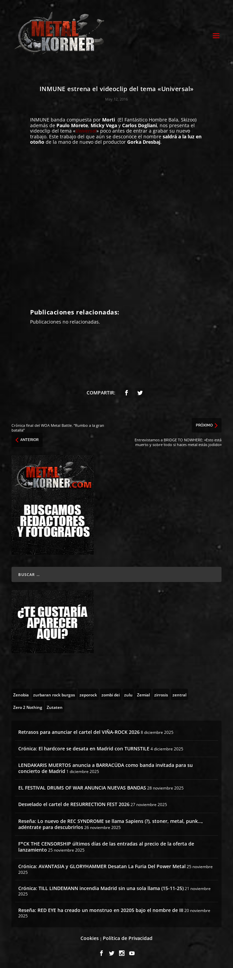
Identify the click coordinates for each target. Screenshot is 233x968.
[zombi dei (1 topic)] (110, 694)
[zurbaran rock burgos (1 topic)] (54, 694)
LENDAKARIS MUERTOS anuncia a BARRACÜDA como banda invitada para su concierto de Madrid (105, 768)
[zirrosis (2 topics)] (161, 694)
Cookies (89, 938)
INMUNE (39, 119)
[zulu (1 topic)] (128, 694)
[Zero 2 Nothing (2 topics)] (27, 707)
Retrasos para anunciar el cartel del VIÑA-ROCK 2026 (79, 732)
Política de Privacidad (128, 938)
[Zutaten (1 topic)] (54, 707)
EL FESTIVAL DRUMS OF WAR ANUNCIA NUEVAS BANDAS (82, 787)
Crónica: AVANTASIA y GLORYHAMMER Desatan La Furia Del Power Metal (102, 866)
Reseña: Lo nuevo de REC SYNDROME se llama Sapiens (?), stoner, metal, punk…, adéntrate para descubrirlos (110, 824)
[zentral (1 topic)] (179, 694)
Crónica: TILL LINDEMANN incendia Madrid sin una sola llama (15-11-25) (101, 888)
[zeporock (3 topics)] (88, 694)
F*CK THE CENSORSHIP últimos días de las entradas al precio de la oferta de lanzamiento (106, 846)
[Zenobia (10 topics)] (20, 694)
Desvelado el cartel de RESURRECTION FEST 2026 (74, 804)
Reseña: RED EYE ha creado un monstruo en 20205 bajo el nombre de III (100, 910)
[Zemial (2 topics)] (143, 694)
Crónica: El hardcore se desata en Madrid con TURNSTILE (83, 748)
